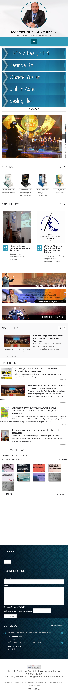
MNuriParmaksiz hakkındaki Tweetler (16, 456)
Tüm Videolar (60, 494)
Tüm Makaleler (10, 356)
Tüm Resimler (62, 459)
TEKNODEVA (33, 689)
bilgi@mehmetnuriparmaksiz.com (46, 676)
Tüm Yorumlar (57, 626)
